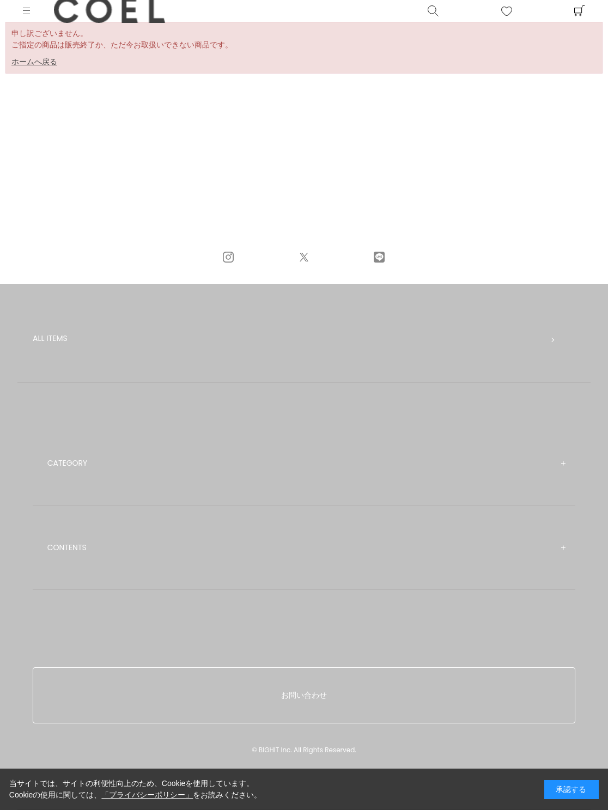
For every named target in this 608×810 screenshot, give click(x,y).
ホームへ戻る (34, 61)
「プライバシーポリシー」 (147, 794)
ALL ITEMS (50, 338)
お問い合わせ (304, 695)
